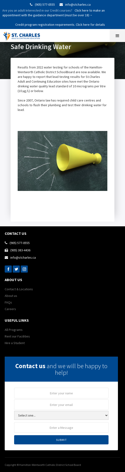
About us (11, 296)
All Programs (14, 330)
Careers (10, 309)
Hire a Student (15, 343)
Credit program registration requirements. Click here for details (60, 24)
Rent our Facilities (17, 336)
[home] (23, 35)
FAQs (8, 302)
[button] (117, 35)
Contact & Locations (19, 289)
